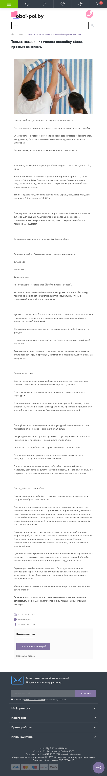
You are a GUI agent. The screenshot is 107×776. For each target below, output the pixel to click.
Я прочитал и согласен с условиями (40, 699)
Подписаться (85, 693)
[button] (45, 4)
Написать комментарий (33, 646)
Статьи (20, 34)
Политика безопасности (34, 699)
